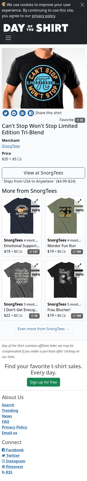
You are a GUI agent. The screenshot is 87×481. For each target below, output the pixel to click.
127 (33, 252)
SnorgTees (11, 145)
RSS (7, 472)
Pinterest (12, 466)
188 (77, 316)
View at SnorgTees (43, 173)
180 (77, 252)
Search (8, 404)
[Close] (82, 4)
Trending (10, 410)
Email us (9, 432)
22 (80, 120)
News (7, 416)
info (36, 210)
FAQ (5, 421)
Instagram (13, 461)
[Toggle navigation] (8, 37)
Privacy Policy (14, 427)
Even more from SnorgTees (43, 328)
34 (34, 316)
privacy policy (43, 15)
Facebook (13, 449)
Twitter (11, 455)
